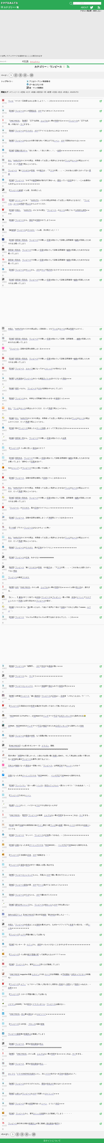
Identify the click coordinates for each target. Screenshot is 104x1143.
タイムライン (35, 62)
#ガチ (28, 92)
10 (31, 75)
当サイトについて (52, 1141)
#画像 (33, 92)
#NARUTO (74, 92)
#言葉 (54, 92)
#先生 (60, 92)
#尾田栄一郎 (41, 92)
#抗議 (25, 61)
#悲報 (22, 92)
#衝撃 (49, 92)
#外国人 (66, 92)
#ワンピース (15, 92)
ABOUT (84, 7)
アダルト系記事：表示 (90, 11)
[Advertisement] (52, 33)
